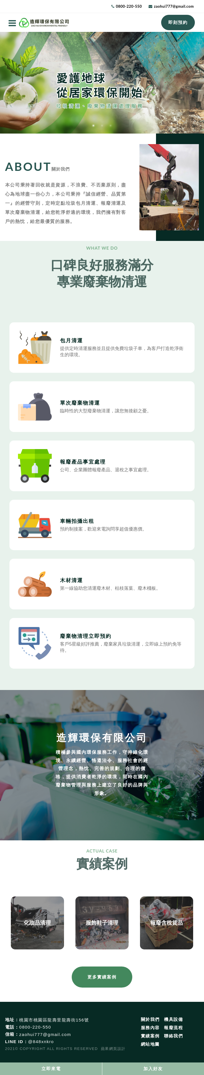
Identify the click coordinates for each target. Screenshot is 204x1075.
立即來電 (51, 1068)
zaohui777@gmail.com (171, 6)
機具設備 (173, 1019)
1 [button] (93, 125)
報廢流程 (173, 1027)
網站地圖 (150, 1044)
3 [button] (110, 125)
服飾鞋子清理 (102, 923)
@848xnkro (41, 1041)
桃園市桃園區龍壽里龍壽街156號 (54, 1019)
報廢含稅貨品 (166, 923)
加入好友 (153, 1068)
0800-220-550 (126, 6)
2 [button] (102, 125)
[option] (102, 83)
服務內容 (150, 1027)
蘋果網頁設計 (113, 1049)
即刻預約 (178, 22)
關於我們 (150, 1019)
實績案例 (150, 1035)
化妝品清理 (37, 923)
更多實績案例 (102, 976)
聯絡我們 (173, 1035)
